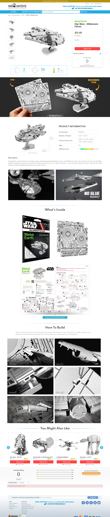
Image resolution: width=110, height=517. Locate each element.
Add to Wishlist (78, 53)
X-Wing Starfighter (62, 457)
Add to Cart (87, 49)
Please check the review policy (91, 475)
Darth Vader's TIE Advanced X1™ (43, 457)
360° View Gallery (13, 503)
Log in (92, 3)
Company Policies (13, 506)
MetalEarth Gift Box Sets (27, 508)
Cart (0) (96, 12)
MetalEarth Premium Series (28, 507)
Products (24, 501)
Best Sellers (37, 12)
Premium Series (48, 12)
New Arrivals (25, 12)
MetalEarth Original (26, 505)
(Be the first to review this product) (87, 66)
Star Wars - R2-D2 (15, 457)
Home (10, 501)
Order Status (12, 505)
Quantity (77, 40)
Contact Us (11, 508)
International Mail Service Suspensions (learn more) (55, 1)
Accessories (24, 512)
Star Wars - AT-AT (85, 457)
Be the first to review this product (91, 473)
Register (87, 3)
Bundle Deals (24, 510)
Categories (14, 12)
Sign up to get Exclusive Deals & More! (25, 497)
